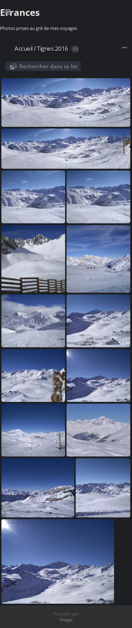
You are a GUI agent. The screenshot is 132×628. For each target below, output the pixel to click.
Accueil (23, 48)
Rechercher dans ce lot (48, 66)
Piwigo (66, 620)
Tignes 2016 (52, 48)
